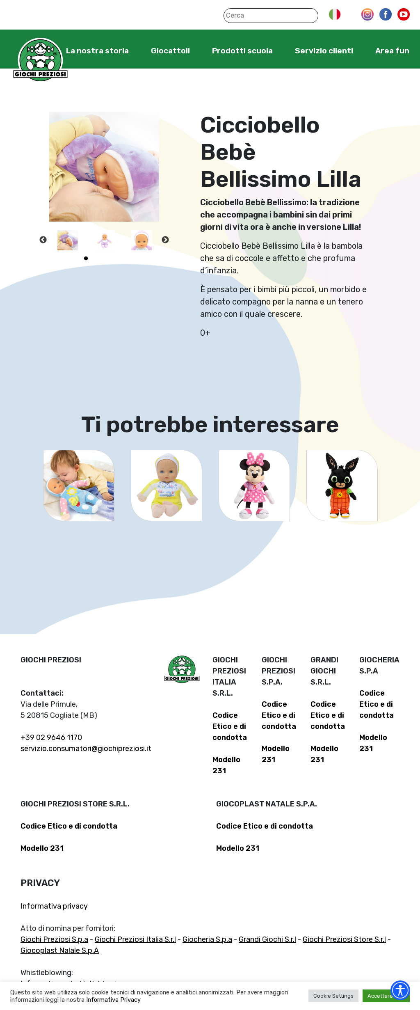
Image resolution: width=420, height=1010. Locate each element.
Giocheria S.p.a (207, 939)
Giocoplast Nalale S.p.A (60, 950)
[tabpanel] (67, 240)
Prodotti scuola (242, 50)
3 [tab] (110, 258)
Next (165, 240)
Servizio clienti (324, 50)
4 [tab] (123, 258)
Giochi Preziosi (40, 60)
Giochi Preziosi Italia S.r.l (135, 939)
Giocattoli (170, 50)
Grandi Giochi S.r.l (267, 939)
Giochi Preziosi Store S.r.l (344, 939)
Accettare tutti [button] (386, 996)
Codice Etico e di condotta (229, 726)
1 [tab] (86, 258)
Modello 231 (42, 848)
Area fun (392, 50)
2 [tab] (98, 258)
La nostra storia (97, 50)
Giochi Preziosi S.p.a (54, 939)
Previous (43, 240)
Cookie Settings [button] (333, 996)
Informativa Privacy (113, 999)
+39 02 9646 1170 (51, 737)
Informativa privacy (54, 906)
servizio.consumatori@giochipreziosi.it (86, 748)
